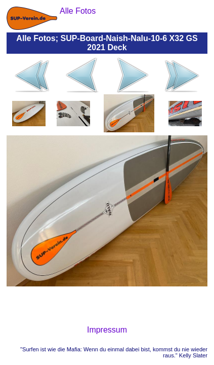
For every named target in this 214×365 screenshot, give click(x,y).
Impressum (107, 329)
